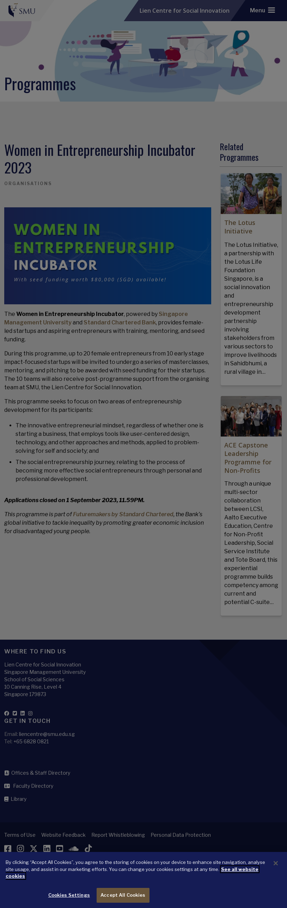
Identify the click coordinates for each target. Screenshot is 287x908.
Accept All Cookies (122, 900)
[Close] (275, 868)
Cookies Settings (69, 900)
